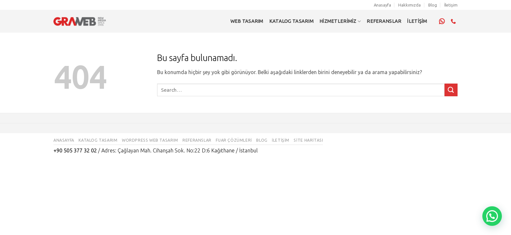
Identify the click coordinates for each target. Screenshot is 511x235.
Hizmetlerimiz (340, 21)
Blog (432, 5)
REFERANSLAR (384, 21)
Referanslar (197, 140)
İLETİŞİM (417, 21)
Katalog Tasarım (291, 21)
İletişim (451, 5)
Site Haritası (308, 140)
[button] (492, 216)
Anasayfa (382, 5)
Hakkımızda (409, 5)
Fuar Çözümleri (234, 140)
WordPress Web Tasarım (150, 140)
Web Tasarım (246, 21)
